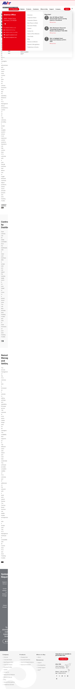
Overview (6, 657)
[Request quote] (67, 9)
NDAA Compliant (24, 52)
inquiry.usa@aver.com (10, 37)
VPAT (22, 54)
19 (46, 18)
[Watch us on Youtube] (67, 676)
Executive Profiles (8, 667)
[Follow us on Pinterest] (56, 679)
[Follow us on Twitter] (59, 676)
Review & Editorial (8, 677)
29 (46, 28)
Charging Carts (24, 657)
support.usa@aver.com (10, 35)
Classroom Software (26, 664)
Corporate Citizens (8, 664)
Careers (5, 669)
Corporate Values (8, 659)
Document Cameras (25, 659)
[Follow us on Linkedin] (62, 676)
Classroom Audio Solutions (27, 662)
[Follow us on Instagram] (65, 676)
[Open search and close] (72, 8)
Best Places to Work (8, 662)
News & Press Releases (9, 674)
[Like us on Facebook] (56, 676)
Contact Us (6, 672)
